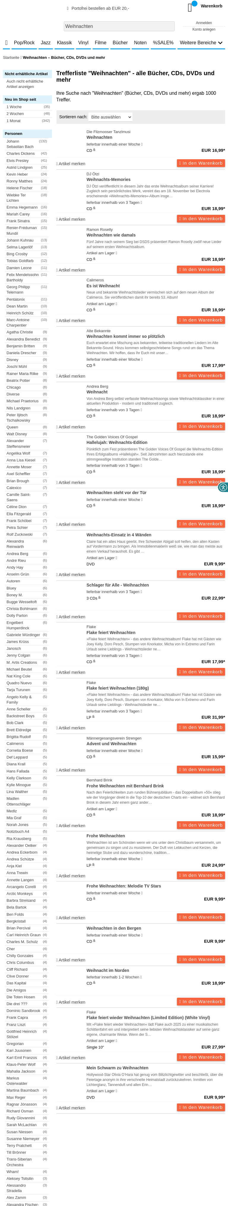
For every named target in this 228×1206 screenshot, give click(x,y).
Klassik (64, 42)
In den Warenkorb (201, 162)
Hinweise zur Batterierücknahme (195, 1150)
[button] (30, 84)
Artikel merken (71, 163)
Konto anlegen (203, 29)
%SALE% (163, 42)
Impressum (138, 1150)
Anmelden (204, 23)
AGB (7, 1150)
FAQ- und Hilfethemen (193, 1132)
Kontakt (157, 1150)
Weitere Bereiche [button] (201, 42)
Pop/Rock (24, 42)
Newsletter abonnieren (35, 1132)
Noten (140, 42)
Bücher (120, 42)
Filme (100, 42)
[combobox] (119, 26)
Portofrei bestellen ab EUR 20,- (97, 8)
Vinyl (83, 42)
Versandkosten (27, 1150)
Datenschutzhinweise (61, 1150)
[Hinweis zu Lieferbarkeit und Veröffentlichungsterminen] (142, 144)
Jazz (46, 42)
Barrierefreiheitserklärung (104, 1150)
